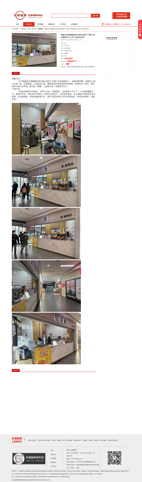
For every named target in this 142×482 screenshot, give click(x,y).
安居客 (90, 440)
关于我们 (63, 24)
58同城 (53, 440)
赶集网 (59, 440)
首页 (17, 24)
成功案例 (74, 24)
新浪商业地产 (77, 440)
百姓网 (96, 440)
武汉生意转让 (32, 440)
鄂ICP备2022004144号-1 (43, 480)
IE (54, 401)
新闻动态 (51, 24)
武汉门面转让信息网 (44, 440)
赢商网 (70, 440)
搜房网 (85, 440)
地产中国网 (102, 440)
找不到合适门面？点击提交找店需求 (121, 15)
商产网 (64, 440)
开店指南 (40, 24)
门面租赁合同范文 (112, 440)
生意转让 (29, 24)
